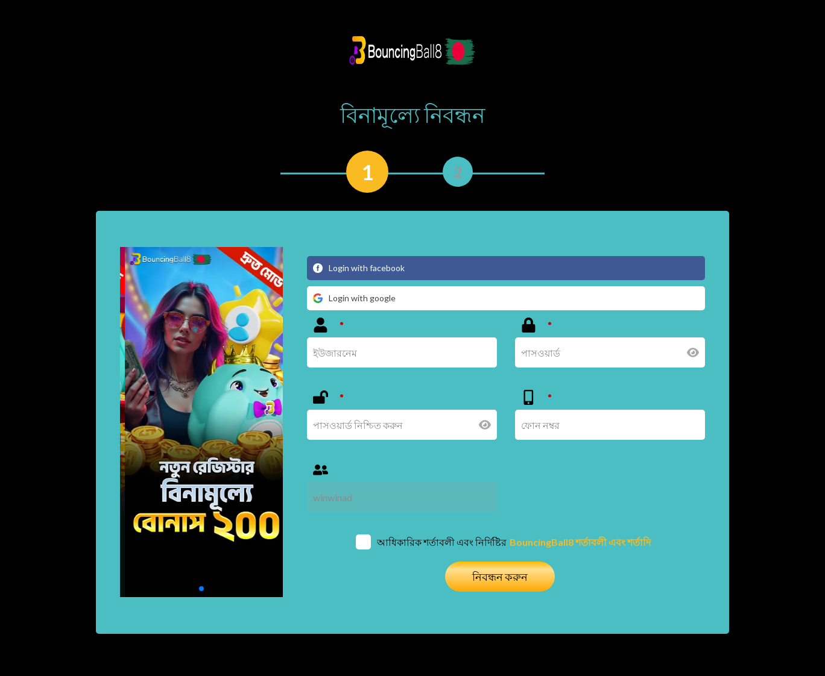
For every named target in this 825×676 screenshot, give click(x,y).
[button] (201, 588)
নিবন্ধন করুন (500, 576)
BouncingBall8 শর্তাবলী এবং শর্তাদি (580, 542)
